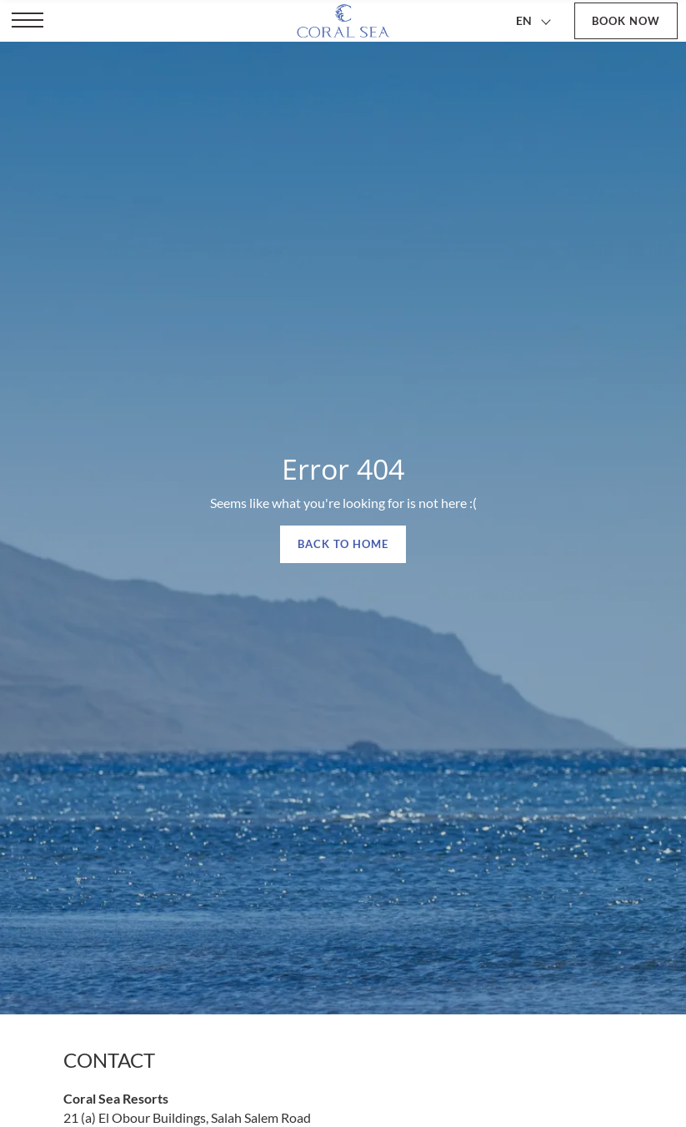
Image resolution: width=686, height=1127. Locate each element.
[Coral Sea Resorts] (343, 21)
